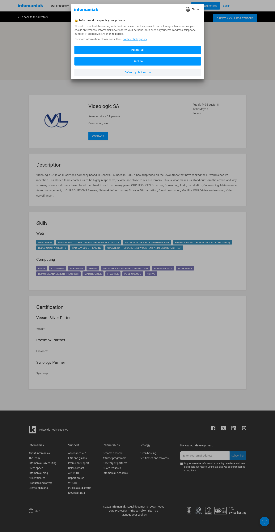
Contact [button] (98, 136)
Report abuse (76, 477)
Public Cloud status (79, 487)
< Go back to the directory (33, 17)
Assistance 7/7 (77, 453)
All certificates (37, 477)
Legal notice (157, 506)
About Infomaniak (39, 453)
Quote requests (112, 468)
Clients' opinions (38, 487)
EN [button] (37, 510)
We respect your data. (207, 467)
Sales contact (76, 468)
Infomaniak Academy (115, 473)
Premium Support (78, 463)
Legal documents (137, 506)
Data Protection (118, 510)
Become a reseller (113, 453)
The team (34, 458)
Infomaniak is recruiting (43, 463)
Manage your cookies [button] (134, 514)
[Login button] (205, 6)
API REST (73, 473)
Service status (76, 492)
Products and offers (40, 482)
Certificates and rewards (154, 458)
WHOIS (72, 482)
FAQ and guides (77, 458)
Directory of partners (115, 463)
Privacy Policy (137, 510)
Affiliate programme (114, 458)
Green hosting (148, 453)
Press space (36, 468)
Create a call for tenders (235, 18)
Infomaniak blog (38, 473)
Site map (153, 510)
